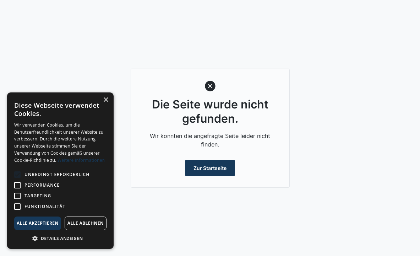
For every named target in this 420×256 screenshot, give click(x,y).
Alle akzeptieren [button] (38, 223)
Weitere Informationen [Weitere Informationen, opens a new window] (81, 160)
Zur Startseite (210, 168)
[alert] (60, 170)
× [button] (105, 100)
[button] (60, 238)
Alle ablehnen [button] (85, 223)
